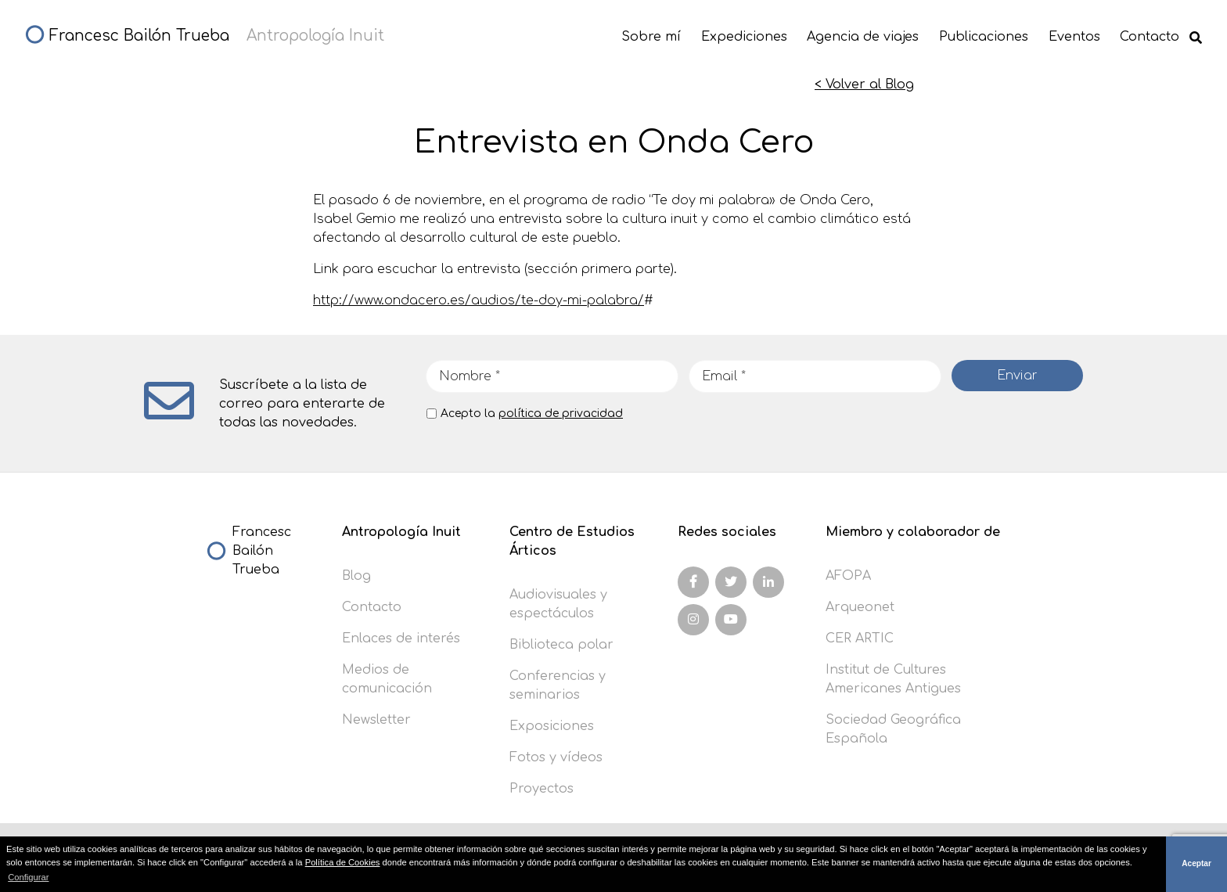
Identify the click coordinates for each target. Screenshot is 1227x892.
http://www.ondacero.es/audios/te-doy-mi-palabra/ (478, 300)
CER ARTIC (860, 638)
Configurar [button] (28, 877)
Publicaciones (983, 37)
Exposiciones (551, 726)
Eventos (1074, 37)
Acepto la (532, 413)
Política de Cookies (342, 862)
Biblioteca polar (561, 645)
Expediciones (744, 37)
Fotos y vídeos (556, 757)
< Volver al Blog (864, 84)
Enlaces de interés (401, 638)
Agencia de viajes (863, 37)
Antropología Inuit (401, 532)
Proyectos (541, 789)
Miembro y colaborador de (913, 532)
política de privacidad (560, 413)
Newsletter (376, 720)
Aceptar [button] (1196, 863)
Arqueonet (860, 607)
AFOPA (848, 576)
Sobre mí (651, 37)
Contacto (1149, 37)
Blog (356, 576)
